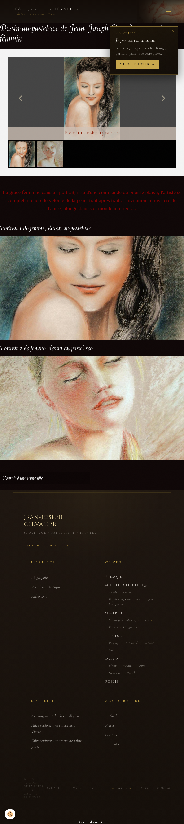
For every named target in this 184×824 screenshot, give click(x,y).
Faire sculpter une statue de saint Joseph (56, 743)
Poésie (112, 682)
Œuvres (74, 788)
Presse (109, 725)
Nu (111, 650)
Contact (111, 734)
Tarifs (113, 715)
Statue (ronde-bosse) (122, 620)
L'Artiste (52, 788)
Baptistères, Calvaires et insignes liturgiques (131, 601)
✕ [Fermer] (173, 31)
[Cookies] (10, 814)
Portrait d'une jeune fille (23, 478)
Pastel (131, 673)
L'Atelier (96, 788)
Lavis (141, 666)
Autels (113, 592)
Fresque (113, 577)
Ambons (128, 592)
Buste (145, 620)
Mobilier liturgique (127, 585)
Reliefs (113, 627)
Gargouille (130, 627)
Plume (113, 666)
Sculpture (116, 613)
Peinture (115, 636)
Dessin (112, 659)
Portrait (148, 643)
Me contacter (135, 64)
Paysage (114, 643)
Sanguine (115, 673)
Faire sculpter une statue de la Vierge (53, 728)
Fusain (127, 666)
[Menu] (170, 11)
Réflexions (39, 596)
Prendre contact (43, 545)
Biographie (39, 577)
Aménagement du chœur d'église (55, 715)
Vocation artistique (46, 586)
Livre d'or (112, 744)
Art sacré (131, 643)
